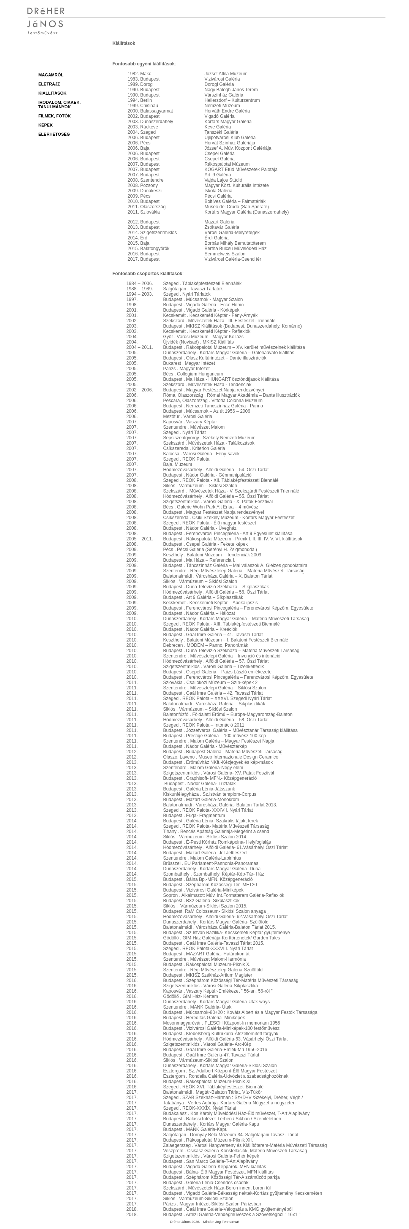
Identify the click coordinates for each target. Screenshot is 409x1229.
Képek (45, 125)
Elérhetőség (54, 134)
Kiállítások (52, 93)
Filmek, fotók (54, 116)
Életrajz (49, 84)
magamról (50, 75)
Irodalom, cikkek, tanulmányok (59, 104)
